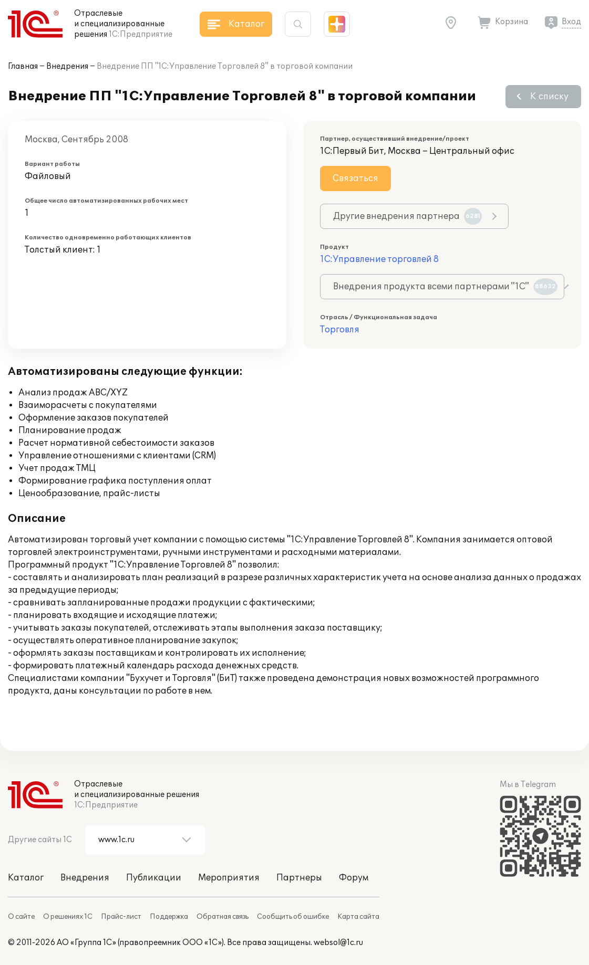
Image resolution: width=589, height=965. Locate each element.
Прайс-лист (121, 916)
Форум (353, 878)
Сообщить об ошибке (293, 916)
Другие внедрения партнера (407, 216)
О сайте (21, 916)
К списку (549, 96)
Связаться (355, 178)
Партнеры (299, 878)
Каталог (26, 878)
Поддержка (169, 916)
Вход (571, 21)
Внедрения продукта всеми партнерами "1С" (445, 286)
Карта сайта (358, 916)
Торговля (339, 329)
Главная (23, 66)
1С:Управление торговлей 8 (379, 259)
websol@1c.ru (338, 942)
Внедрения (67, 66)
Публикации (153, 878)
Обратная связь (223, 916)
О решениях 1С (67, 916)
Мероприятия (229, 878)
